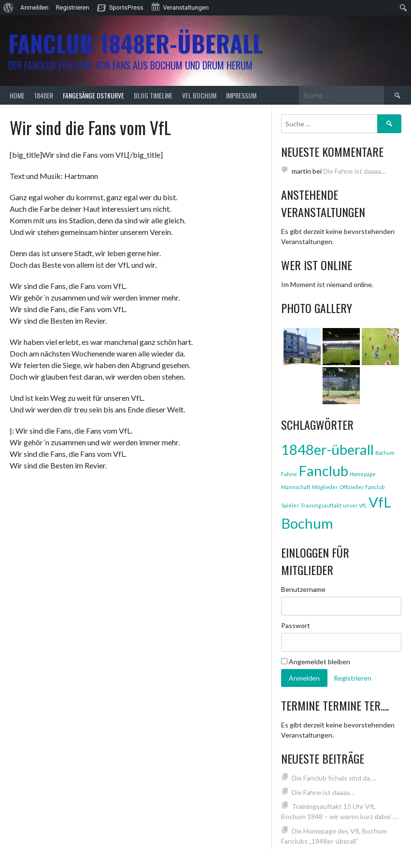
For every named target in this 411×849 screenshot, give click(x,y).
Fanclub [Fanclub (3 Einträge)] (323, 470)
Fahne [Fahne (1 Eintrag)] (289, 474)
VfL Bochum (199, 95)
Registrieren (72, 7)
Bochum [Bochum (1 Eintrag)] (385, 453)
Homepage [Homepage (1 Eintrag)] (363, 474)
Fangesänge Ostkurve (93, 95)
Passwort (295, 625)
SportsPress (126, 7)
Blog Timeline (153, 95)
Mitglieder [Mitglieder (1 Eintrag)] (325, 487)
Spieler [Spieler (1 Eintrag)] (290, 505)
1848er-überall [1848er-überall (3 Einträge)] (327, 449)
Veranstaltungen (180, 7)
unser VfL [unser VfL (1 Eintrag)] (355, 505)
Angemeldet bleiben (315, 661)
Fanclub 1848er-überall (135, 43)
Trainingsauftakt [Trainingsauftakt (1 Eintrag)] (320, 505)
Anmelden (34, 7)
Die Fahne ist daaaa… (354, 171)
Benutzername (303, 589)
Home (17, 95)
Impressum (241, 95)
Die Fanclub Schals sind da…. (334, 778)
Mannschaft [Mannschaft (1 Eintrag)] (296, 487)
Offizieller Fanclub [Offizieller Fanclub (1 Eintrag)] (362, 487)
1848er (43, 95)
